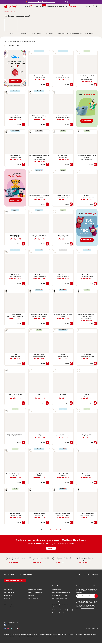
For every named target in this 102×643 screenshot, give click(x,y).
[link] (10, 25)
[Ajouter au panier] (47, 84)
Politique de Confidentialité (59, 595)
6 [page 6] (56, 529)
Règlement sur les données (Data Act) (62, 609)
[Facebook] (5, 628)
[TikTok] (11, 628)
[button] (90, 6)
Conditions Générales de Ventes (61, 592)
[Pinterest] (17, 628)
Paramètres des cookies (58, 612)
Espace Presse (8, 595)
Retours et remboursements (35, 592)
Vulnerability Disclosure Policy (60, 601)
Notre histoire (8, 589)
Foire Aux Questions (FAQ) (35, 589)
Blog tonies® (7, 598)
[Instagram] (8, 628)
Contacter (9, 574)
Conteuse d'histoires (9, 607)
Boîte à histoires (8, 604)
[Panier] (93, 6)
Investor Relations (33, 598)
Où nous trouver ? (9, 592)
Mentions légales (56, 589)
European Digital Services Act (60, 604)
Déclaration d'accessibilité (59, 607)
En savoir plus (13, 562)
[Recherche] (87, 6)
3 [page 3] (50, 529)
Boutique (6, 11)
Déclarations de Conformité (59, 598)
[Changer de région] (26, 574)
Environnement (8, 601)
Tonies (13, 11)
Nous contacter (32, 595)
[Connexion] (97, 6)
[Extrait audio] (30, 52)
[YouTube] (14, 628)
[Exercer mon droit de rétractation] (15, 580)
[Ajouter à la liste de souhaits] (47, 52)
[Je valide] (96, 596)
